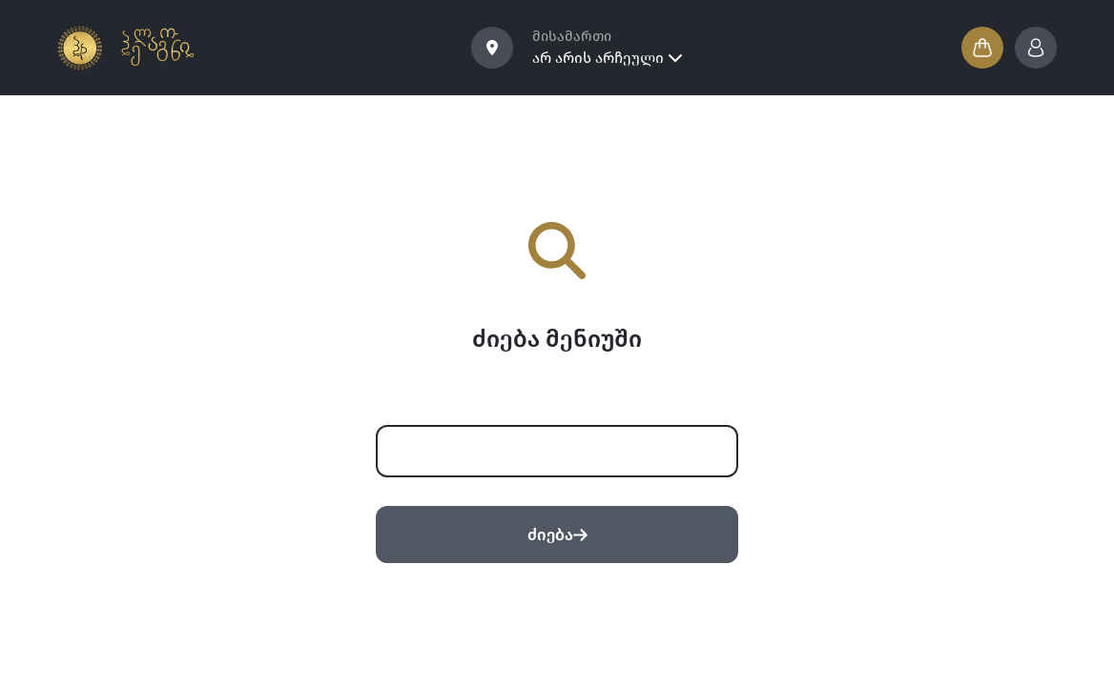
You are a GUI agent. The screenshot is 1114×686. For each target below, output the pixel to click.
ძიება (557, 535)
